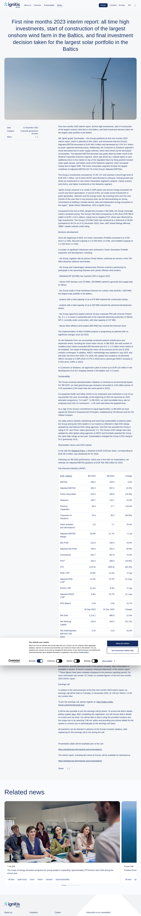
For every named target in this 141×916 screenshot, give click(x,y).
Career (103, 5)
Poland (40, 846)
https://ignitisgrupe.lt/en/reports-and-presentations (80, 749)
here (74, 714)
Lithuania (11, 850)
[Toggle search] (135, 5)
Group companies (11, 886)
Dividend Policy (78, 451)
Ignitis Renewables (69, 846)
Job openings (60, 886)
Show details (107, 912)
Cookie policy (84, 903)
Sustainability (49, 5)
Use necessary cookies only (123, 901)
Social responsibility (25, 850)
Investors (37, 5)
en (129, 5)
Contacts (113, 5)
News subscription (107, 888)
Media (59, 5)
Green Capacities (59, 850)
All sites (122, 5)
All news (35, 134)
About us (27, 5)
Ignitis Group (22, 846)
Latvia (32, 846)
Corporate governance (29, 131)
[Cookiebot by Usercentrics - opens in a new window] (14, 911)
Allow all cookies (122, 894)
